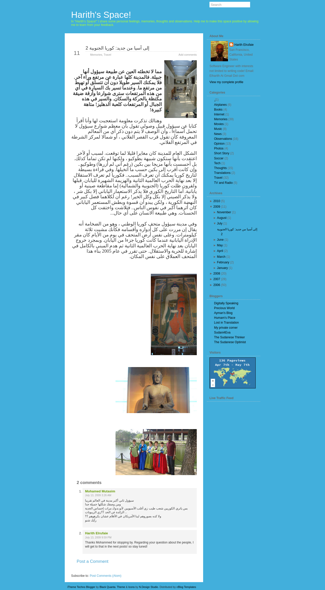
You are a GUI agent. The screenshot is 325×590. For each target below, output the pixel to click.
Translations (222, 173)
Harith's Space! (101, 15)
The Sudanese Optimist (230, 342)
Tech (217, 163)
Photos (218, 148)
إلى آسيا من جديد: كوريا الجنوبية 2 (117, 48)
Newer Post (84, 570)
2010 (216, 201)
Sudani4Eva (222, 332)
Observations (223, 139)
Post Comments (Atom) (105, 576)
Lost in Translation (226, 322)
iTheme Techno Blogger (81, 587)
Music (218, 129)
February (223, 262)
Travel (107, 54)
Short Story (221, 153)
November (224, 212)
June (220, 239)
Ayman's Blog (223, 313)
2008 (216, 273)
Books (218, 109)
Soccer (218, 158)
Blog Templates (187, 587)
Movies (219, 124)
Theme (121, 587)
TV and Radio (223, 183)
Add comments (187, 54)
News (218, 134)
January (222, 268)
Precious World (224, 308)
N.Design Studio (148, 587)
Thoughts (220, 168)
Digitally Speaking (226, 303)
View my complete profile (226, 82)
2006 (216, 285)
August (221, 218)
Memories (96, 54)
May (220, 245)
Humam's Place (224, 318)
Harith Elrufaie (96, 533)
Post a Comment (92, 561)
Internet (219, 114)
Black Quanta (108, 587)
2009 (216, 206)
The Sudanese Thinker (229, 337)
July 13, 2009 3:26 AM (98, 495)
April (220, 251)
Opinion (219, 143)
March (221, 257)
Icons (131, 587)
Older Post (184, 570)
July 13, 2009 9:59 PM (98, 537)
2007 (216, 279)
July (219, 223)
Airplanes (220, 105)
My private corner (226, 327)
